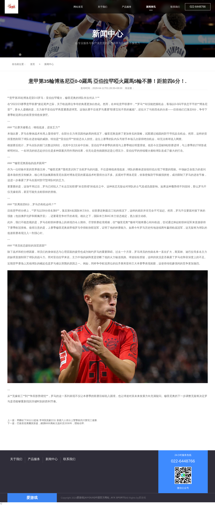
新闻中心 (49, 64)
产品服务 (34, 459)
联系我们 (69, 459)
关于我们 (16, 459)
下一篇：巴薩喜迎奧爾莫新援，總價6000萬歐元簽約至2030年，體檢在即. (46, 423)
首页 (32, 64)
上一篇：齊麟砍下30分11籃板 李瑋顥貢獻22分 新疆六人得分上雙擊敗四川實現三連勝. (52, 420)
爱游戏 (142, 497)
